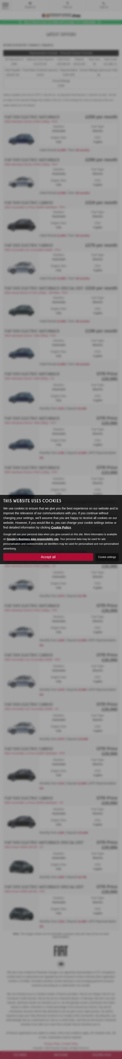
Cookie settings (107, 556)
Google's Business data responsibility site (33, 538)
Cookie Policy (61, 527)
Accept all (48, 557)
